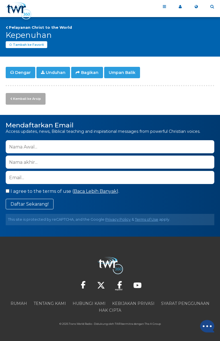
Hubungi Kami (89, 303)
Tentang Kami (50, 303)
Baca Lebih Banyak (95, 191)
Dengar (23, 72)
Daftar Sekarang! (30, 204)
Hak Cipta (110, 310)
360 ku (180, 7)
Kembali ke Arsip (27, 99)
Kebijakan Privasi (133, 303)
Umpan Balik (122, 72)
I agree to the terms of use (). (62, 191)
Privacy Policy (118, 219)
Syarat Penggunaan (185, 303)
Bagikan (89, 72)
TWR (118, 323)
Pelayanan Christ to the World (40, 27)
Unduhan (55, 72)
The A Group (153, 323)
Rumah (19, 303)
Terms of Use (146, 219)
